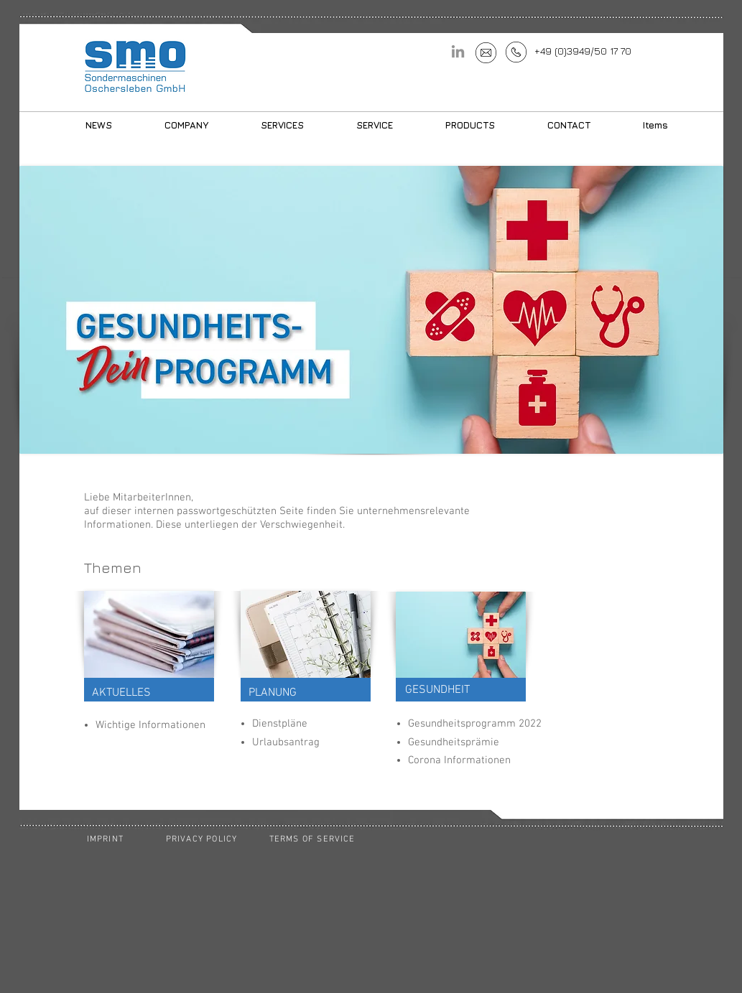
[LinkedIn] (458, 51)
